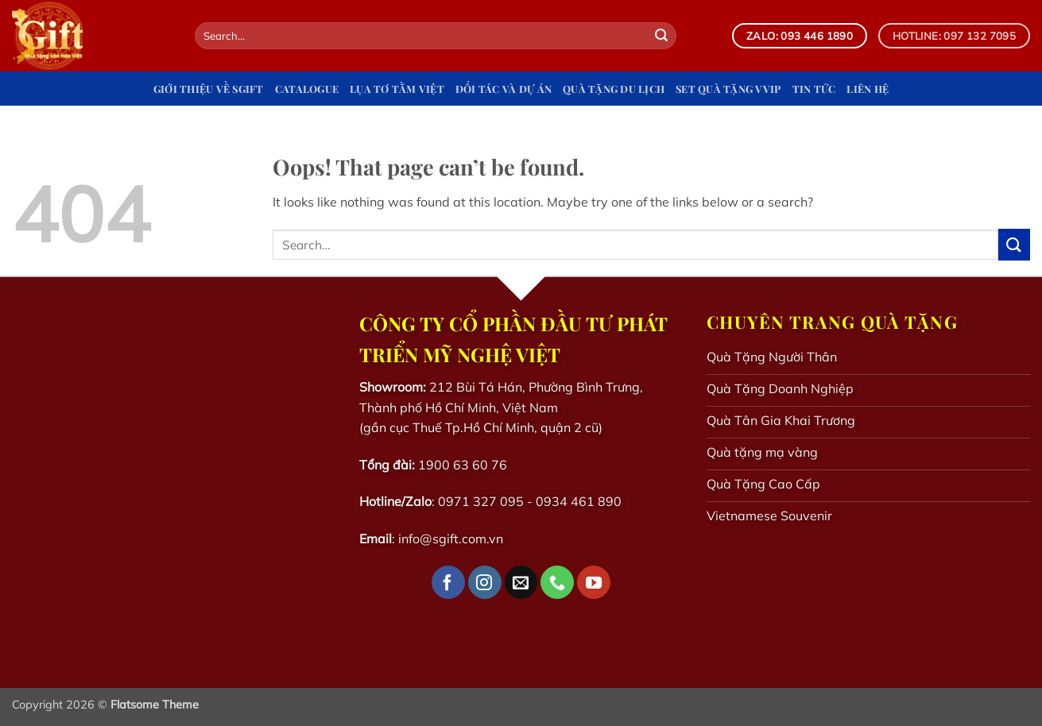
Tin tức (814, 88)
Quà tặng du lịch (613, 88)
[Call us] (557, 582)
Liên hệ (867, 88)
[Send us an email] (521, 582)
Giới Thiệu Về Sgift (208, 88)
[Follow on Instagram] (485, 582)
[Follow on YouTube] (593, 582)
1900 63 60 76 (462, 465)
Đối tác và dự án (503, 88)
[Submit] (661, 35)
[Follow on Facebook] (448, 582)
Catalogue (307, 88)
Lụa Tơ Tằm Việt (397, 88)
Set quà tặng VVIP (728, 88)
